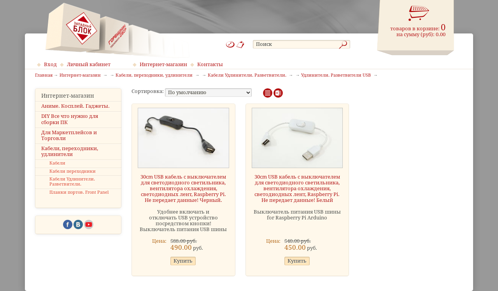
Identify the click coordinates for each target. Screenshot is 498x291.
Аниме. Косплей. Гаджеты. (75, 106)
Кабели (57, 163)
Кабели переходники (72, 171)
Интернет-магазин (163, 64)
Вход (50, 64)
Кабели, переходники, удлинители (69, 151)
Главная (44, 75)
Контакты (210, 64)
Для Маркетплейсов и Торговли (69, 135)
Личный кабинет (88, 64)
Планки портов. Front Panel (79, 192)
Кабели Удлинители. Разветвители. (72, 182)
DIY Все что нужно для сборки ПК (69, 119)
